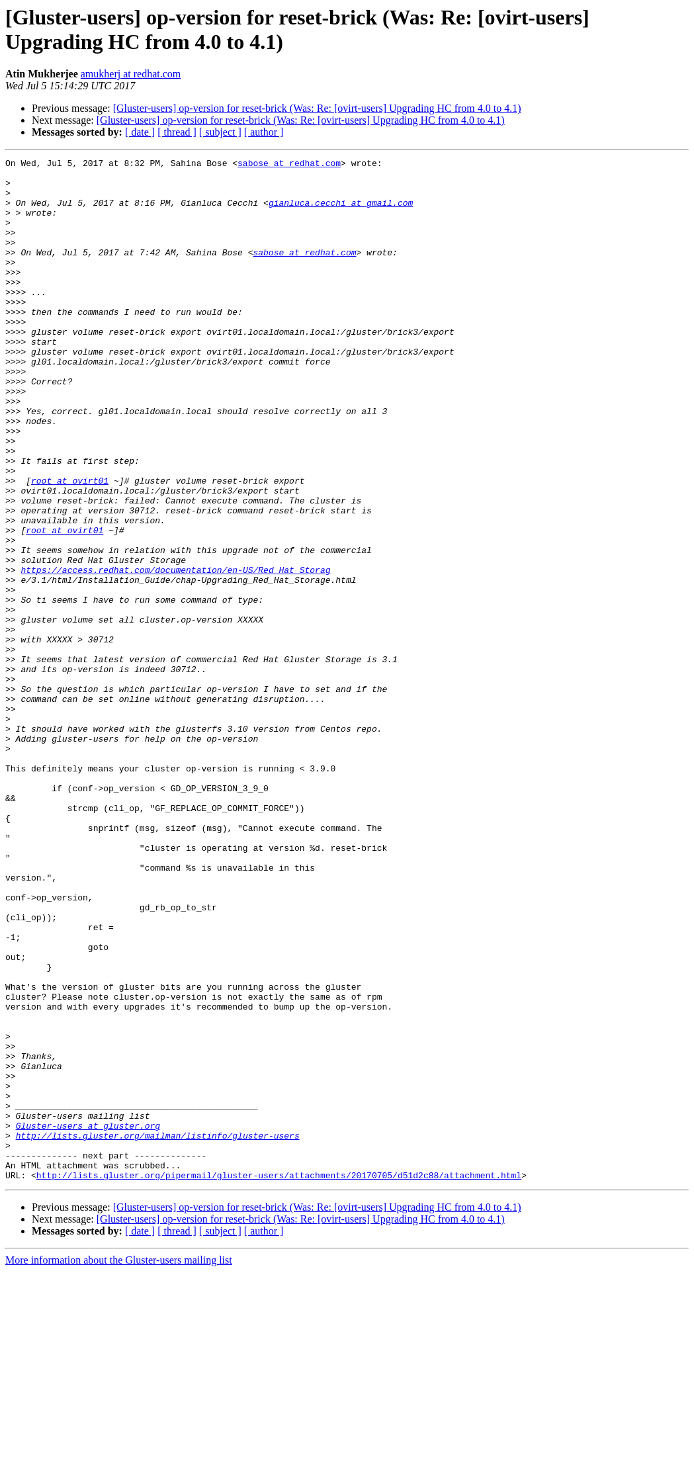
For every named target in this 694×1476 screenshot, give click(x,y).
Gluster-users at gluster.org (88, 1320)
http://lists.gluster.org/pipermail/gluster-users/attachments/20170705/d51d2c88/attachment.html (278, 1379)
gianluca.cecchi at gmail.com (341, 212)
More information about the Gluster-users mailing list (118, 1464)
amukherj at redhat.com (131, 73)
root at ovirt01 (69, 546)
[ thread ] (176, 132)
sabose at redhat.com (289, 165)
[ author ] (264, 132)
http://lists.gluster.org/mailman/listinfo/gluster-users (158, 1332)
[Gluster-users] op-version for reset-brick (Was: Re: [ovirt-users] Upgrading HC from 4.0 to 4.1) (317, 108)
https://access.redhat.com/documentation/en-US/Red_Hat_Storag (175, 653)
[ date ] (140, 132)
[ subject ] (220, 132)
